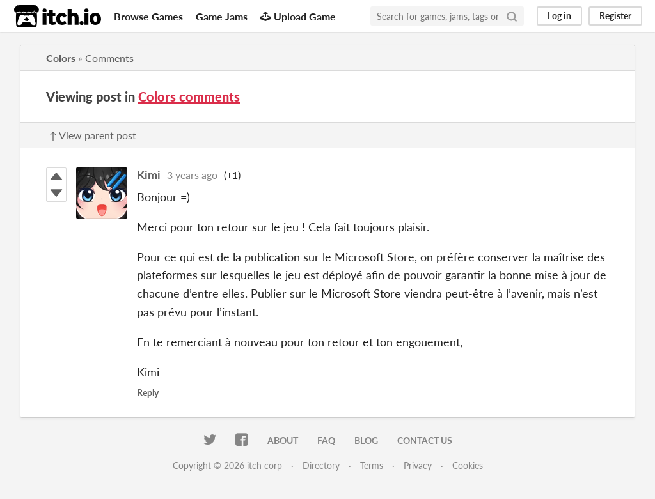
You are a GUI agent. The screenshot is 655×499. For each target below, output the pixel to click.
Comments (109, 58)
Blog (366, 440)
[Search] (512, 16)
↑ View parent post (92, 135)
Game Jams (222, 16)
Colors (60, 58)
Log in (559, 15)
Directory (321, 465)
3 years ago (192, 175)
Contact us (424, 440)
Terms (371, 465)
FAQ (326, 440)
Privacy (418, 465)
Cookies (467, 465)
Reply (148, 392)
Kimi (149, 174)
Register (615, 15)
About (282, 440)
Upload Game (298, 16)
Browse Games (148, 16)
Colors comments (189, 96)
